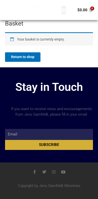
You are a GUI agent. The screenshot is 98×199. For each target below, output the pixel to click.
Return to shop (22, 57)
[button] (63, 10)
